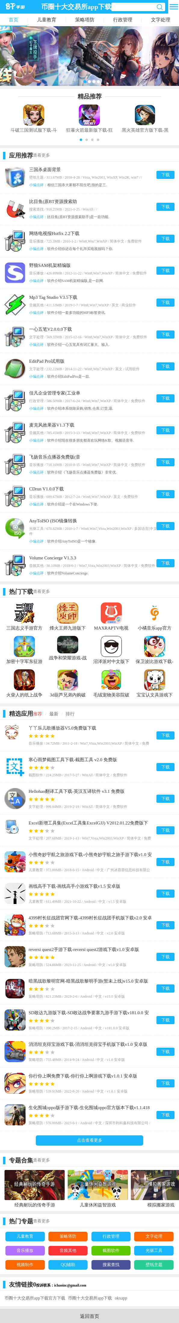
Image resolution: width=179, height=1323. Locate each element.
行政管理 (122, 19)
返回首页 (89, 1316)
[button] (81, 140)
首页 (13, 19)
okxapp (121, 1298)
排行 (70, 714)
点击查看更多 (89, 1140)
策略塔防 (84, 19)
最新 (53, 714)
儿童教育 (46, 19)
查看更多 (41, 155)
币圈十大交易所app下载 (90, 1298)
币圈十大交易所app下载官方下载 (35, 1298)
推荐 (37, 714)
